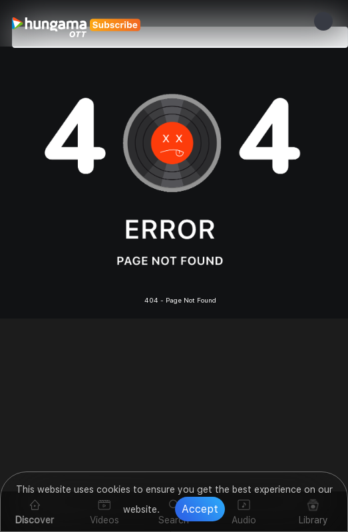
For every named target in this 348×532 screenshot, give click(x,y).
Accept (200, 509)
